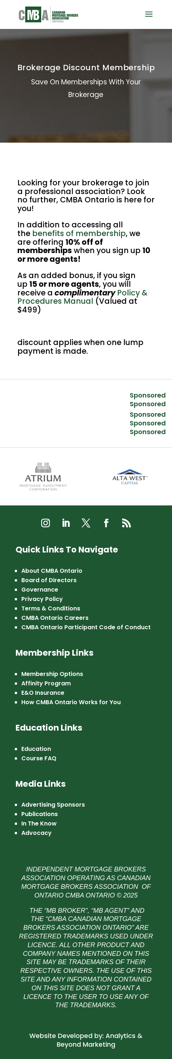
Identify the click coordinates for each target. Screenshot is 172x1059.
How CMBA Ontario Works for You (71, 702)
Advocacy (36, 833)
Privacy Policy (42, 599)
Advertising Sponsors (53, 804)
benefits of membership (79, 233)
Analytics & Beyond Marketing (100, 1040)
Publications (39, 814)
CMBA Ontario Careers (55, 618)
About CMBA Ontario (51, 571)
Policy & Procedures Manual (82, 297)
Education (36, 749)
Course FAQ (38, 758)
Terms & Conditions (50, 608)
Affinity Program (46, 683)
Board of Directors (49, 580)
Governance (39, 589)
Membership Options (52, 674)
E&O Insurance (42, 693)
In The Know (39, 823)
